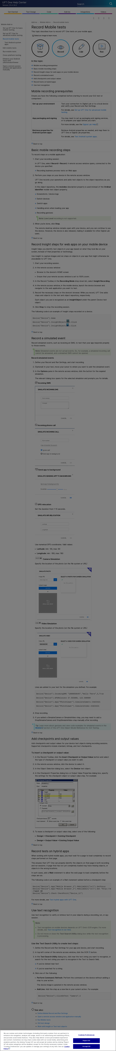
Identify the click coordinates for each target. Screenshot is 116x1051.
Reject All (86, 1043)
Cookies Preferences (86, 1037)
